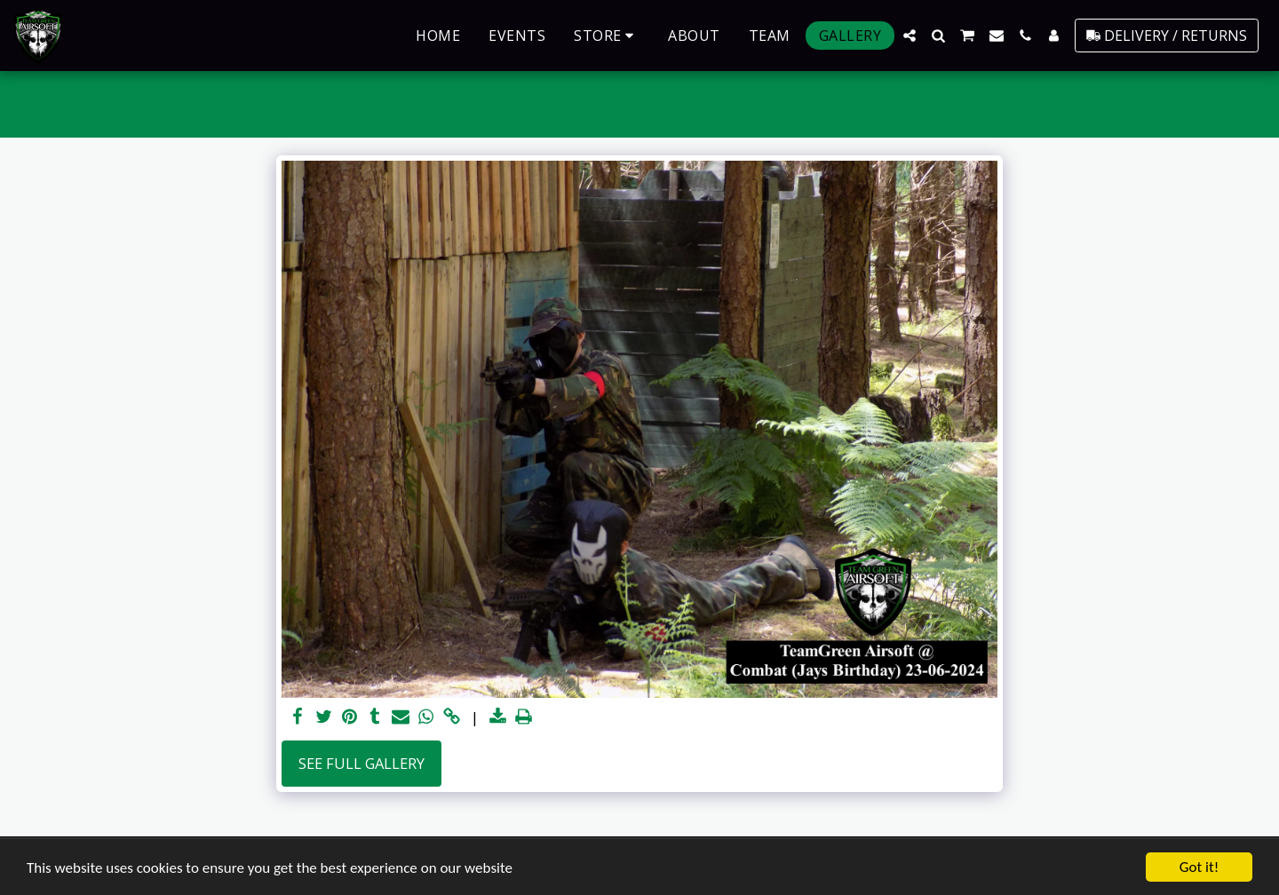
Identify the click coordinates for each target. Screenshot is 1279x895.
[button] (909, 35)
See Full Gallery (361, 763)
